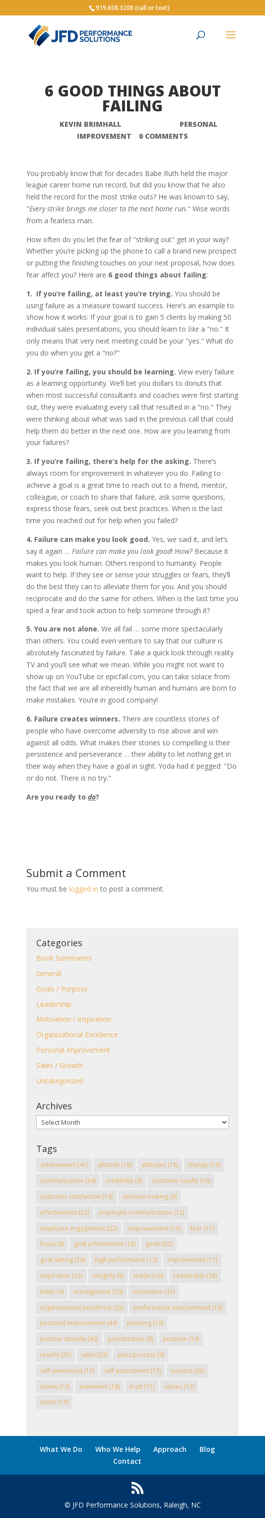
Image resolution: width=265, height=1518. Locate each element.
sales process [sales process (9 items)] (140, 1354)
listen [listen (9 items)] (52, 1291)
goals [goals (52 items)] (159, 1244)
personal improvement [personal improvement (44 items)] (78, 1323)
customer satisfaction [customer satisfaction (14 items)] (76, 1196)
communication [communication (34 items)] (68, 1180)
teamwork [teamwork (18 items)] (99, 1386)
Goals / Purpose (62, 988)
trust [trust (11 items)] (142, 1386)
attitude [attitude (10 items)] (115, 1165)
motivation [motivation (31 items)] (153, 1291)
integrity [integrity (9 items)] (108, 1275)
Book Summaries (64, 958)
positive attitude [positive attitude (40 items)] (69, 1339)
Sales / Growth (59, 1065)
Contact (127, 1461)
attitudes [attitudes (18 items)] (159, 1165)
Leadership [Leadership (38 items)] (195, 1275)
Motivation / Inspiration (73, 1019)
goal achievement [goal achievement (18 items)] (104, 1244)
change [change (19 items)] (204, 1165)
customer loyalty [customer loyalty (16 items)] (181, 1180)
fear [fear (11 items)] (202, 1228)
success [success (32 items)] (187, 1370)
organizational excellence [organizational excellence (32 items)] (82, 1307)
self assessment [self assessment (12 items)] (132, 1370)
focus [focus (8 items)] (52, 1244)
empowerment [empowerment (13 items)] (154, 1228)
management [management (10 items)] (98, 1291)
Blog (207, 1449)
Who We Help (117, 1449)
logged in (83, 888)
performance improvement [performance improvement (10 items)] (177, 1307)
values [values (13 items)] (179, 1386)
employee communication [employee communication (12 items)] (141, 1212)
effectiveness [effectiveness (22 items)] (64, 1212)
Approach (170, 1449)
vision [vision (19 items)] (54, 1402)
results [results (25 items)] (55, 1354)
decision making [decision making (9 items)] (150, 1196)
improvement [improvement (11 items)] (192, 1259)
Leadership (53, 1004)
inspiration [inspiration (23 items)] (61, 1275)
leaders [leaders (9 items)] (148, 1275)
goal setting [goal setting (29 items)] (62, 1259)
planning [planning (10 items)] (145, 1323)
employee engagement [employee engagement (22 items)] (78, 1228)
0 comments (163, 136)
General (48, 973)
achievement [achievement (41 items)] (64, 1165)
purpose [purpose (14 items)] (181, 1339)
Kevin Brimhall (90, 124)
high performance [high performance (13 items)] (126, 1259)
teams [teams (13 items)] (54, 1386)
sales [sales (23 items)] (94, 1354)
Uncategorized (59, 1080)
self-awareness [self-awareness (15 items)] (67, 1370)
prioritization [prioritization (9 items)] (130, 1339)
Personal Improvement (73, 1050)
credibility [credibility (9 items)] (124, 1180)
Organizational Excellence (77, 1034)
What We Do (61, 1449)
